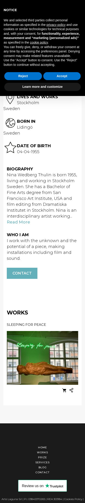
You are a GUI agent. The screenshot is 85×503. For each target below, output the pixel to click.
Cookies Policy (73, 499)
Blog (43, 467)
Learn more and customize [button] (42, 86)
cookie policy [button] (39, 42)
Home (42, 447)
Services (42, 462)
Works (42, 452)
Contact (22, 273)
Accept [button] (62, 76)
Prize (42, 457)
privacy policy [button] (56, 25)
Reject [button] (23, 76)
